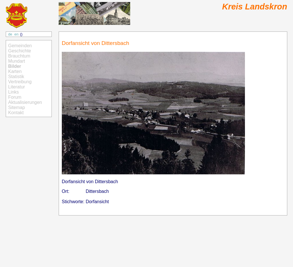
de (10, 34)
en (16, 34)
